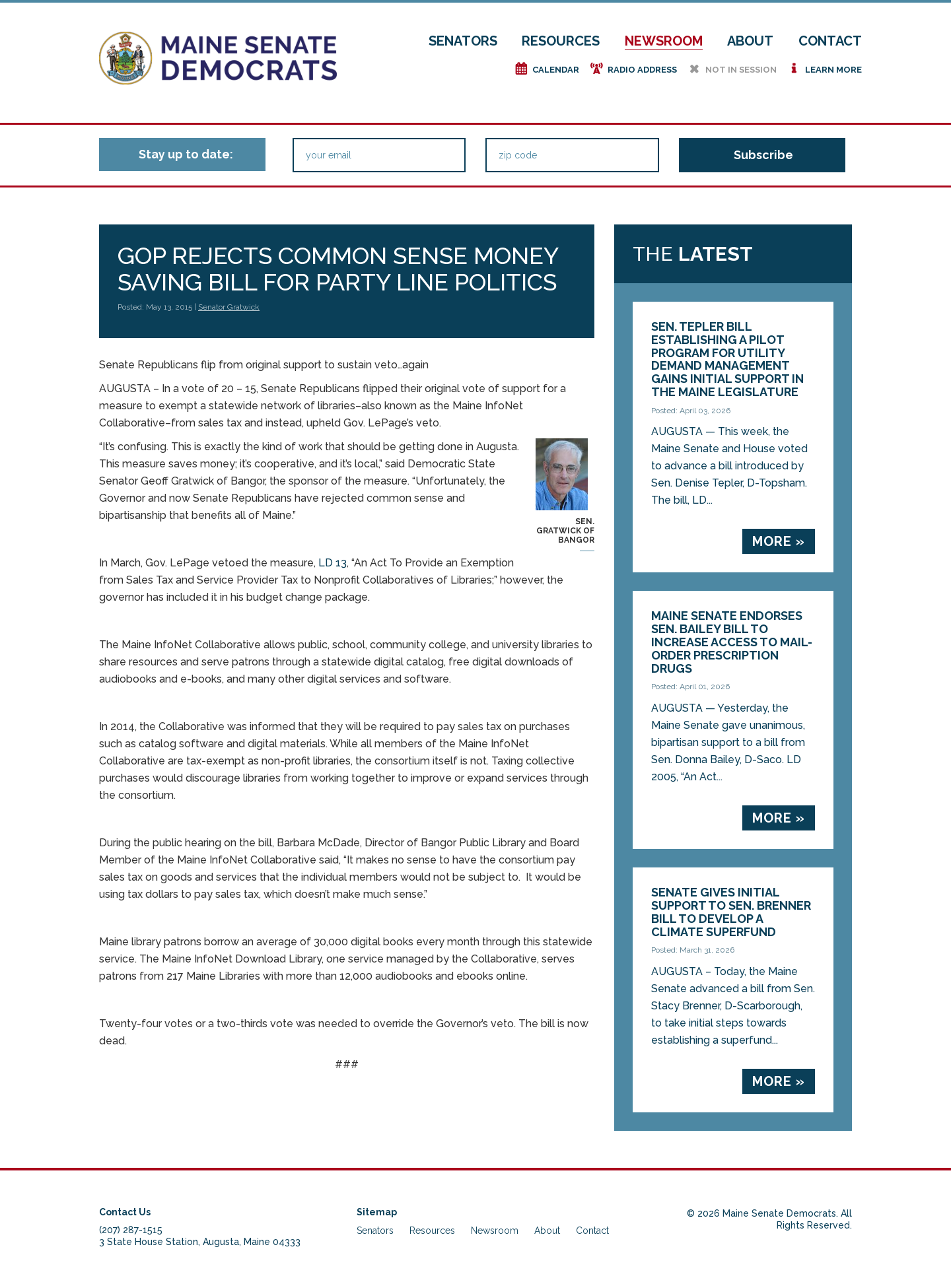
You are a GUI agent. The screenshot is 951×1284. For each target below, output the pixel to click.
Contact (830, 41)
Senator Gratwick (229, 307)
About (750, 41)
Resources (561, 41)
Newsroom (664, 41)
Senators (463, 41)
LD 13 (332, 563)
